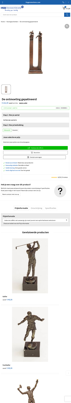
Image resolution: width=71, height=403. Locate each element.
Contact (3, 383)
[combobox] (32, 15)
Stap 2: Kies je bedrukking (13, 125)
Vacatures (4, 391)
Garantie (3, 388)
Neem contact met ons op (10, 194)
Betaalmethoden (6, 386)
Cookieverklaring (41, 386)
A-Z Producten (41, 359)
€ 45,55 (7, 276)
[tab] (21, 208)
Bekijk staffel (23, 103)
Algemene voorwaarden (43, 383)
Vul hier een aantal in (10, 120)
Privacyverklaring (41, 388)
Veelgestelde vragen (42, 356)
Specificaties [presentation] (50, 208)
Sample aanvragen (37, 157)
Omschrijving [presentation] (36, 208)
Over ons (39, 353)
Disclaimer (39, 391)
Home (3, 22)
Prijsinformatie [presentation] (21, 208)
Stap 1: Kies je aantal (11, 115)
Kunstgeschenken (12, 22)
